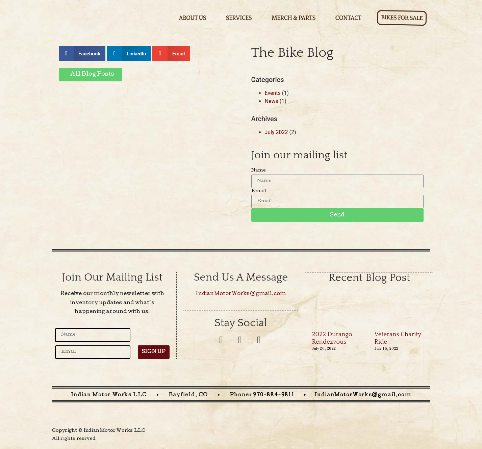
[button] (90, 74)
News (271, 101)
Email (259, 191)
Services (239, 18)
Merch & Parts (293, 18)
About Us (192, 18)
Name (258, 170)
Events (273, 93)
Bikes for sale (402, 18)
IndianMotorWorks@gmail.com (241, 294)
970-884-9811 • (283, 395)
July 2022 (276, 132)
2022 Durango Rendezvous (332, 338)
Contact (348, 18)
